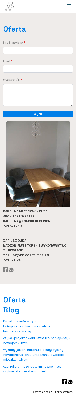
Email (6, 61)
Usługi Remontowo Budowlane (26, 326)
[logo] (9, 6)
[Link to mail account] (11, 269)
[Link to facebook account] (5, 269)
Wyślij (38, 114)
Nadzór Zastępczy (17, 331)
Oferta (14, 29)
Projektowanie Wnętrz (20, 321)
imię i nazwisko (13, 42)
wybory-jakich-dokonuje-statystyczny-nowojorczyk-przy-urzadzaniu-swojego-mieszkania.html (34, 355)
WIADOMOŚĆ (11, 80)
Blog (11, 310)
